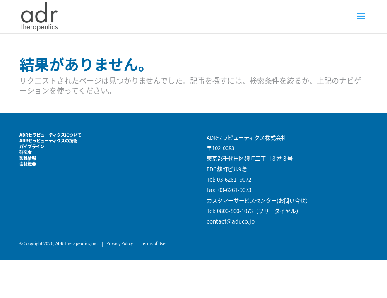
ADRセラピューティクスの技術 (48, 140)
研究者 (25, 152)
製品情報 (27, 158)
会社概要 (27, 164)
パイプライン (31, 146)
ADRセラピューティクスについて (50, 135)
